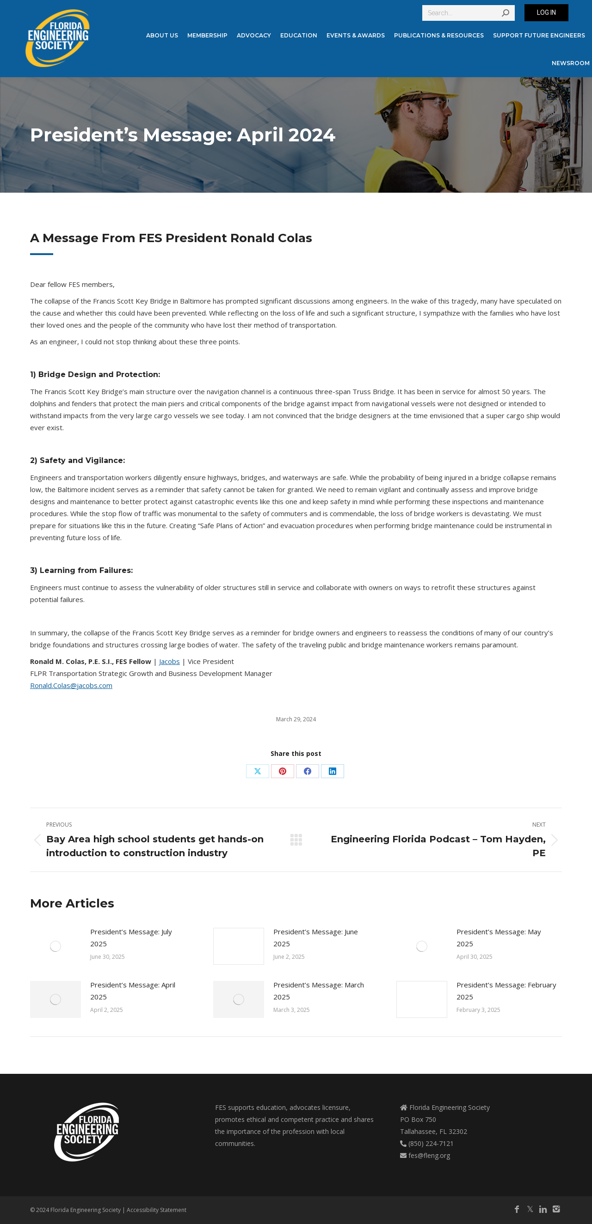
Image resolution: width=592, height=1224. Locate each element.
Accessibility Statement (156, 1210)
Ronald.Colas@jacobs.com (71, 685)
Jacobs (169, 661)
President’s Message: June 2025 (315, 937)
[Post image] (55, 946)
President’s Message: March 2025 (318, 990)
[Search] (468, 13)
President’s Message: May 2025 (498, 937)
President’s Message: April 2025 (132, 990)
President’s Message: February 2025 (506, 990)
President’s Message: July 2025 (131, 937)
